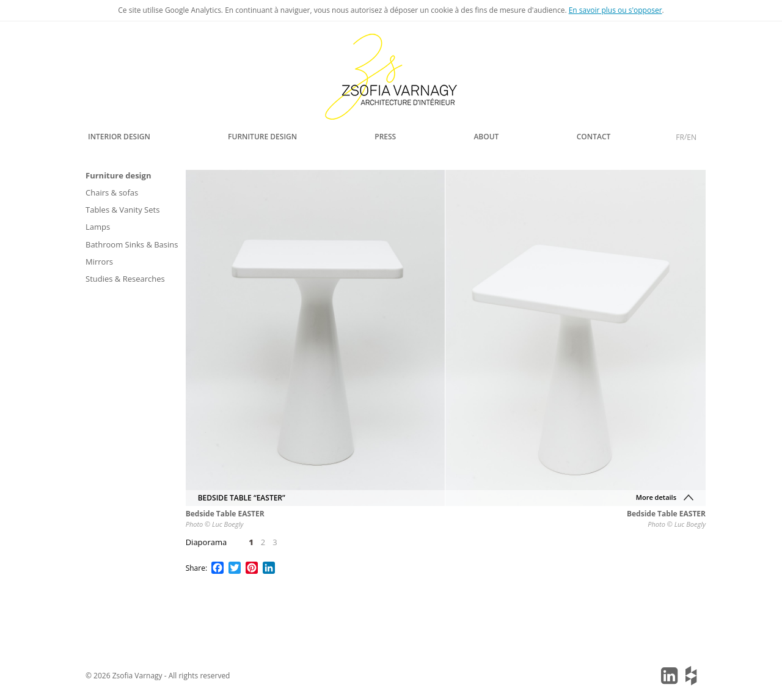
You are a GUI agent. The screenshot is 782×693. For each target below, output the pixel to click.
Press (385, 136)
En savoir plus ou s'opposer (615, 10)
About (486, 136)
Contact (594, 136)
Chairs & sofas (112, 192)
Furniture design (262, 136)
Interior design (119, 136)
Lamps (98, 226)
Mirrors (99, 261)
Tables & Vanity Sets (122, 209)
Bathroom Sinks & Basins (132, 244)
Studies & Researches (125, 278)
